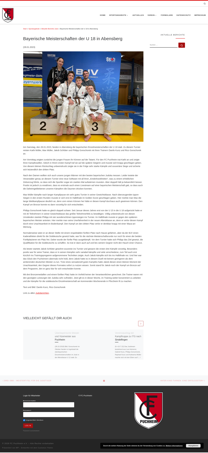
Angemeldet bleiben (33, 420)
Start (25, 29)
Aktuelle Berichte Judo (49, 29)
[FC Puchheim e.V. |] (8, 15)
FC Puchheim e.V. (19, 444)
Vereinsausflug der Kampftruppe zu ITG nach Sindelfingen (128, 336)
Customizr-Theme (45, 448)
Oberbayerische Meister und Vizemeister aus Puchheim (67, 336)
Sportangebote (34, 29)
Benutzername (29, 401)
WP (17, 448)
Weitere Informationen (174, 446)
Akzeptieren (193, 446)
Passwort (27, 411)
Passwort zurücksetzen (31, 431)
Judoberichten (42, 293)
